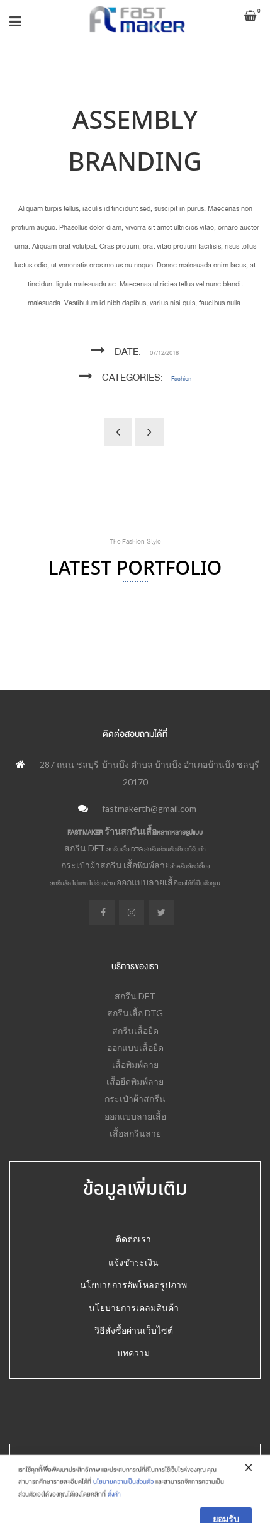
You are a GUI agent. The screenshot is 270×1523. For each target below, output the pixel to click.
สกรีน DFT (84, 848)
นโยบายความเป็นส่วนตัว (123, 1503)
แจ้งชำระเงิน (133, 1262)
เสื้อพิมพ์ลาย (146, 865)
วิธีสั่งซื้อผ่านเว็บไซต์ (133, 1330)
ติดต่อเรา (133, 1239)
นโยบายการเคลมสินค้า (134, 1307)
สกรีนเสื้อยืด (135, 1030)
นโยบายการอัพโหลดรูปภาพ (133, 1284)
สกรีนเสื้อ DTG (135, 1013)
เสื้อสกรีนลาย (135, 1133)
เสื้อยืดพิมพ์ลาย (135, 1081)
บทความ (133, 1352)
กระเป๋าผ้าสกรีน (91, 865)
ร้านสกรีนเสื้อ (130, 831)
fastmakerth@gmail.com (149, 808)
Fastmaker (114, 1466)
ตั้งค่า (114, 1515)
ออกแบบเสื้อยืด (135, 1047)
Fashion (181, 378)
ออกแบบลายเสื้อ (147, 882)
